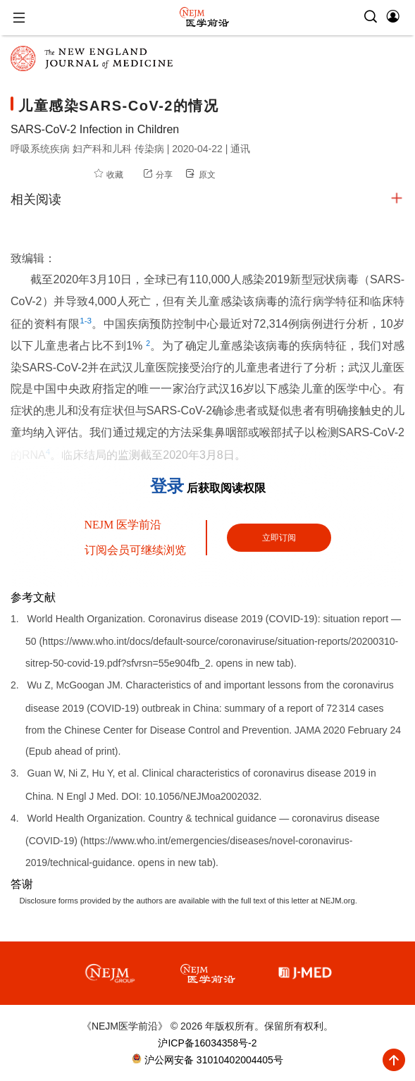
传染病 (151, 148)
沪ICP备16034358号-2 (207, 1043)
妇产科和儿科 (104, 148)
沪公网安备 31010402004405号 (212, 1059)
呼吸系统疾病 (42, 148)
